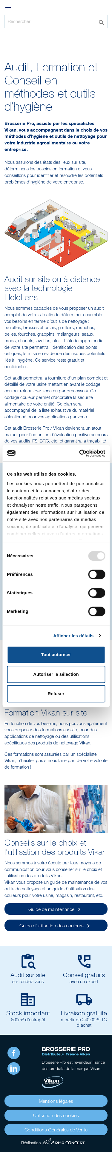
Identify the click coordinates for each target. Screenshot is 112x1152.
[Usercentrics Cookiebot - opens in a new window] (79, 453)
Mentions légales (56, 1101)
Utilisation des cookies (56, 1115)
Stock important (28, 1013)
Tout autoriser (56, 654)
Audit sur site (27, 975)
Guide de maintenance (55, 909)
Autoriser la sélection (56, 674)
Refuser (56, 693)
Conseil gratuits (84, 975)
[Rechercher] (56, 21)
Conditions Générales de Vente (56, 1129)
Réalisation (53, 1141)
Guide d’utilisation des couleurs (55, 925)
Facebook (14, 1053)
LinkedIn (14, 1068)
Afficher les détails (73, 635)
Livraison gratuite (84, 1013)
